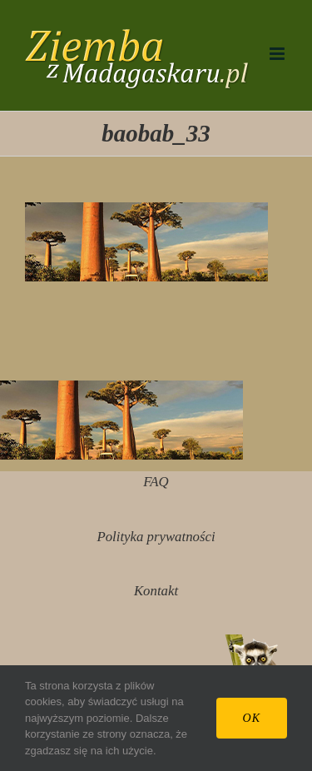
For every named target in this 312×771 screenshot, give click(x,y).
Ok (251, 718)
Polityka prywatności (156, 537)
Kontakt (156, 591)
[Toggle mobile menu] (278, 53)
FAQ (155, 482)
